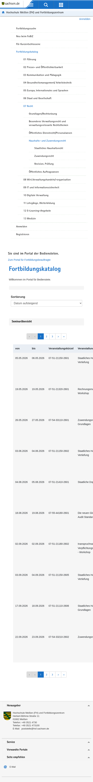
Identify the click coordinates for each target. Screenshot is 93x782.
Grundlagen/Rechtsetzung (43, 113)
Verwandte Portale (17, 749)
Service (11, 742)
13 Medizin (29, 218)
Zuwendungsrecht (44, 156)
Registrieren (22, 234)
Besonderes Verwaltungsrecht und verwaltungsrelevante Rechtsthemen (48, 123)
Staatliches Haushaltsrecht (48, 148)
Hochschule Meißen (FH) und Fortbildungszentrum (35, 12)
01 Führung (29, 59)
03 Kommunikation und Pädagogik (42, 75)
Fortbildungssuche (26, 28)
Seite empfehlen (16, 757)
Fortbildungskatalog (27, 51)
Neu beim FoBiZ (24, 36)
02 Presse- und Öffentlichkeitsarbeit (43, 67)
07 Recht (28, 106)
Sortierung (18, 296)
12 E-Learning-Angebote (37, 210)
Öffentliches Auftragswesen (44, 171)
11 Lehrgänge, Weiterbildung (39, 203)
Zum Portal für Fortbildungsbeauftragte (29, 259)
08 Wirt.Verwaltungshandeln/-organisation (47, 179)
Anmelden (84, 19)
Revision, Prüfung (44, 163)
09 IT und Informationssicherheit (41, 187)
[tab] (46, 706)
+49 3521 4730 (29, 722)
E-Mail (13, 767)
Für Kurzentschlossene (28, 44)
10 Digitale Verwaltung (36, 195)
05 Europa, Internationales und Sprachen (45, 90)
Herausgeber (14, 705)
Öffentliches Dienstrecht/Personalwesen (50, 132)
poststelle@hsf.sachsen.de (35, 728)
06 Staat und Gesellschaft (37, 98)
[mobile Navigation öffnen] (30, 5)
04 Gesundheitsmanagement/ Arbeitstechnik (47, 82)
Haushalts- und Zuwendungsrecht (47, 140)
